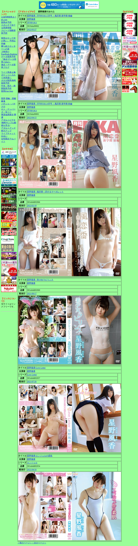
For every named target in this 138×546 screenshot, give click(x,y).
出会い (4, 136)
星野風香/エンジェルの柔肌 (39, 456)
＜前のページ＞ (24, 543)
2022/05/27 (31, 29)
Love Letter (32, 375)
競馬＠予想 (6, 22)
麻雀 (3, 101)
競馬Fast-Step (7, 91)
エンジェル (32, 463)
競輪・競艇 (11, 98)
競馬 (3, 98)
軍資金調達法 (7, 115)
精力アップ (6, 131)
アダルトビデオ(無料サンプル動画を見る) (8, 122)
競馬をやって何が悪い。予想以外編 (8, 41)
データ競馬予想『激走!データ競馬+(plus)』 (8, 59)
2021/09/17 (31, 293)
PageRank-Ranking (9, 54)
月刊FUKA (32, 23)
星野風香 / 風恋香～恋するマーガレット (45, 192)
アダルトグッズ (8, 128)
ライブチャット (8, 133)
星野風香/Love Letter (36, 368)
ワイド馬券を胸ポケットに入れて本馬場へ (8, 75)
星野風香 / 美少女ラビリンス (40, 280)
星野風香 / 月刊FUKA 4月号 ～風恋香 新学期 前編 (49, 104)
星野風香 (31, 19)
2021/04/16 (31, 469)
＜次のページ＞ (39, 543)
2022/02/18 (31, 205)
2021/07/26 (31, 381)
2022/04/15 (31, 117)
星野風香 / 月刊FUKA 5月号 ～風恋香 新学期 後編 (49, 16)
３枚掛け (5, 51)
